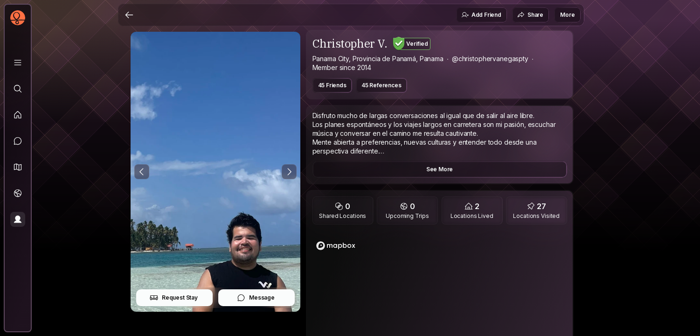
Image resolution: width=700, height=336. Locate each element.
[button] (17, 167)
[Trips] (17, 193)
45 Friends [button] (332, 85)
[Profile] (17, 219)
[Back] (129, 14)
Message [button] (256, 298)
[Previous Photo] (141, 171)
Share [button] (530, 15)
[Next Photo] (289, 171)
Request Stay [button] (174, 298)
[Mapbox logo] (335, 245)
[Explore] (17, 88)
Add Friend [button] (481, 15)
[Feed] (17, 114)
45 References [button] (381, 85)
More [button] (567, 14)
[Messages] (17, 140)
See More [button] (439, 169)
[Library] (17, 62)
